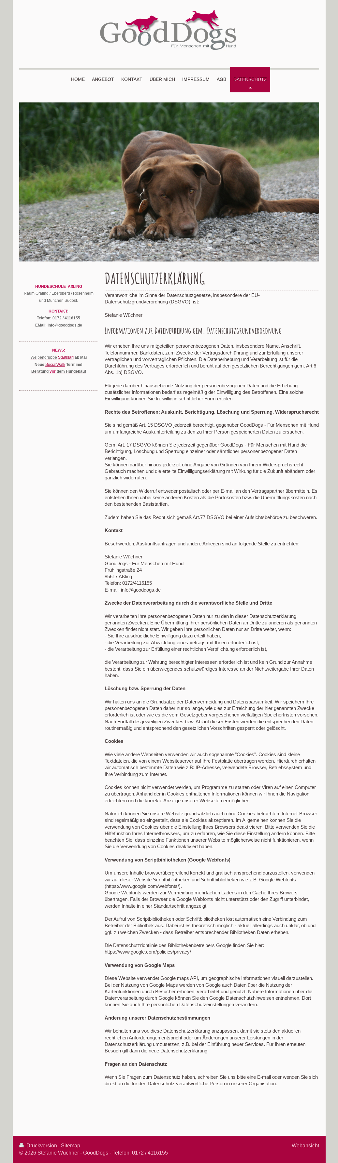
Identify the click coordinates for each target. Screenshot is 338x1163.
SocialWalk (55, 364)
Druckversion (38, 1145)
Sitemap (70, 1145)
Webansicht (305, 1145)
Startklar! (66, 357)
